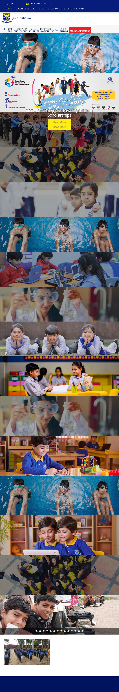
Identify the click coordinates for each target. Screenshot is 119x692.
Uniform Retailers (75, 8)
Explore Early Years (25, 8)
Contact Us (56, 8)
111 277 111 (15, 3)
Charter (8, 8)
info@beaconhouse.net (41, 3)
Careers (42, 8)
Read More (59, 122)
